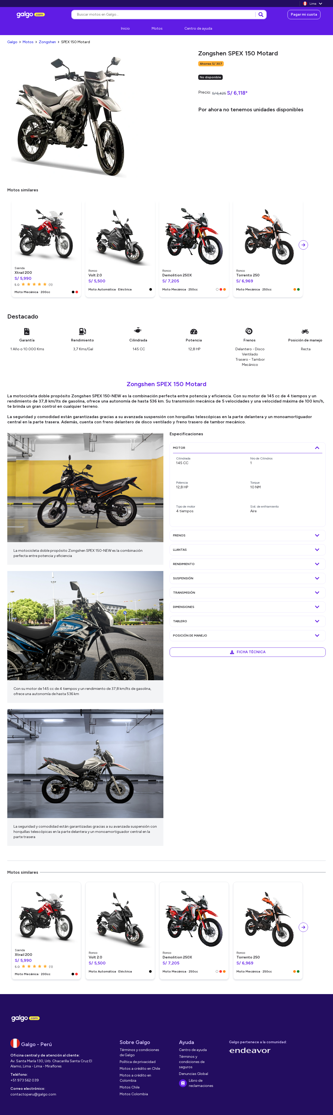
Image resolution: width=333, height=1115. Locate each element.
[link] (31, 14)
